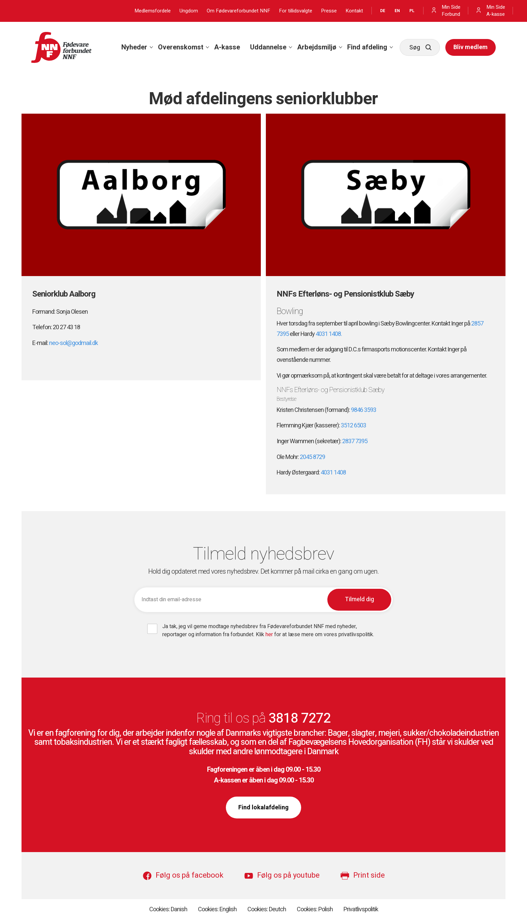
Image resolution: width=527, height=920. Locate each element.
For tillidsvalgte (295, 10)
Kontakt (354, 10)
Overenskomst (180, 47)
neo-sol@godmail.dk (73, 343)
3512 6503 (353, 425)
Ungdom (188, 10)
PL (411, 11)
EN (397, 11)
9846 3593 (363, 410)
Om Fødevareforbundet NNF (238, 10)
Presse (329, 10)
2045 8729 (312, 457)
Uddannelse (268, 47)
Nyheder (134, 47)
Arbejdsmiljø (316, 47)
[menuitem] (134, 47)
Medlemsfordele (152, 10)
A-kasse (227, 47)
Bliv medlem (470, 47)
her (270, 634)
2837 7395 (354, 441)
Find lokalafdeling (263, 807)
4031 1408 (333, 472)
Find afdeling (367, 47)
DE (382, 11)
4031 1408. (329, 334)
